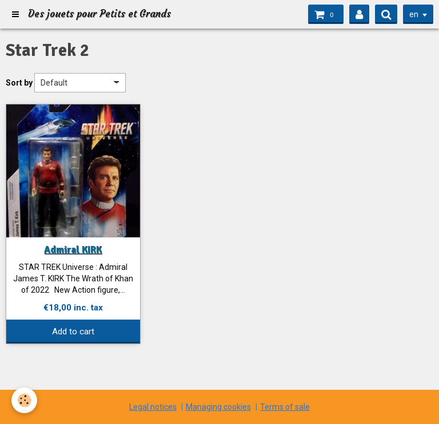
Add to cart (73, 331)
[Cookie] (24, 400)
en (413, 14)
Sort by (19, 82)
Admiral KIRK (73, 250)
